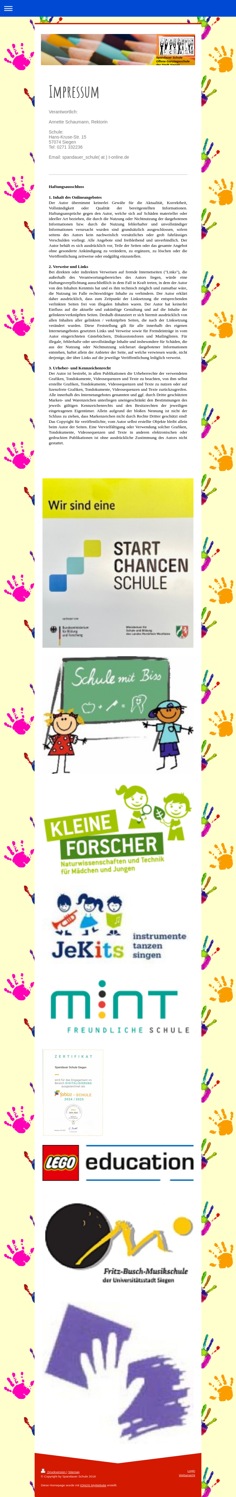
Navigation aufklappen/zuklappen (118, 8)
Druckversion (53, 1472)
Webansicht (187, 1475)
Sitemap (73, 1472)
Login (191, 1470)
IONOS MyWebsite (93, 1485)
